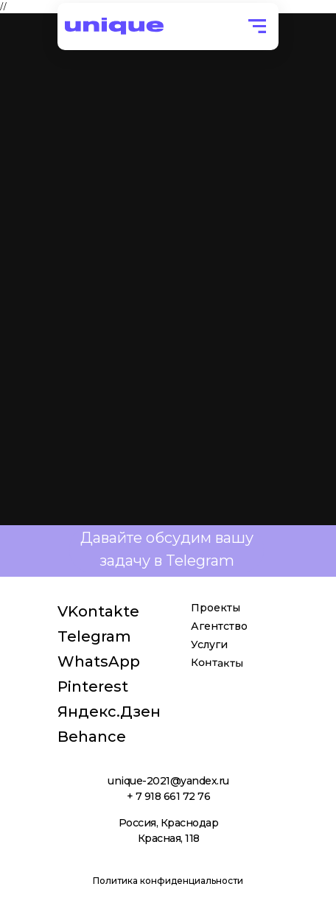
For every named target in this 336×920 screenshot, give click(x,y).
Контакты (217, 663)
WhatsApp (98, 661)
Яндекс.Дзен (109, 711)
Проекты (215, 607)
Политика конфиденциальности (168, 880)
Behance (91, 736)
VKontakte (98, 611)
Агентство (219, 626)
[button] (257, 26)
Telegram (94, 636)
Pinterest (92, 686)
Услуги (209, 644)
